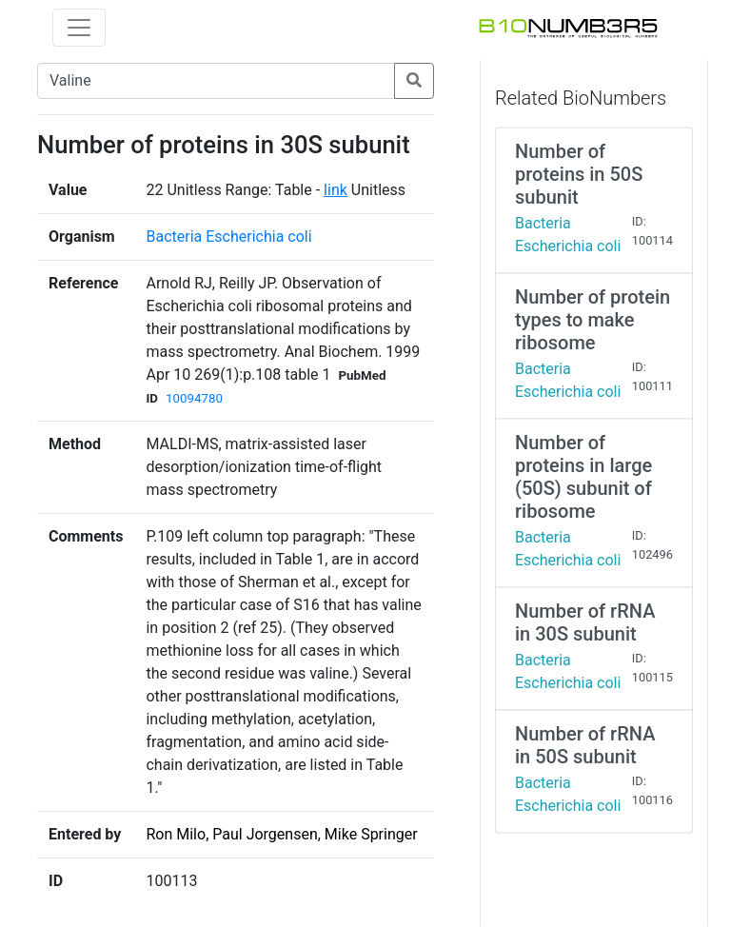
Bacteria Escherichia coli (228, 236)
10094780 (194, 398)
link (335, 190)
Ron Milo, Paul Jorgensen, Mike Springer (281, 834)
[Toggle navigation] (79, 28)
